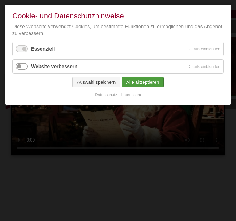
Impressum (131, 95)
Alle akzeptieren (142, 82)
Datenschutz (106, 95)
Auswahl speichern (96, 82)
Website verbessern (54, 66)
